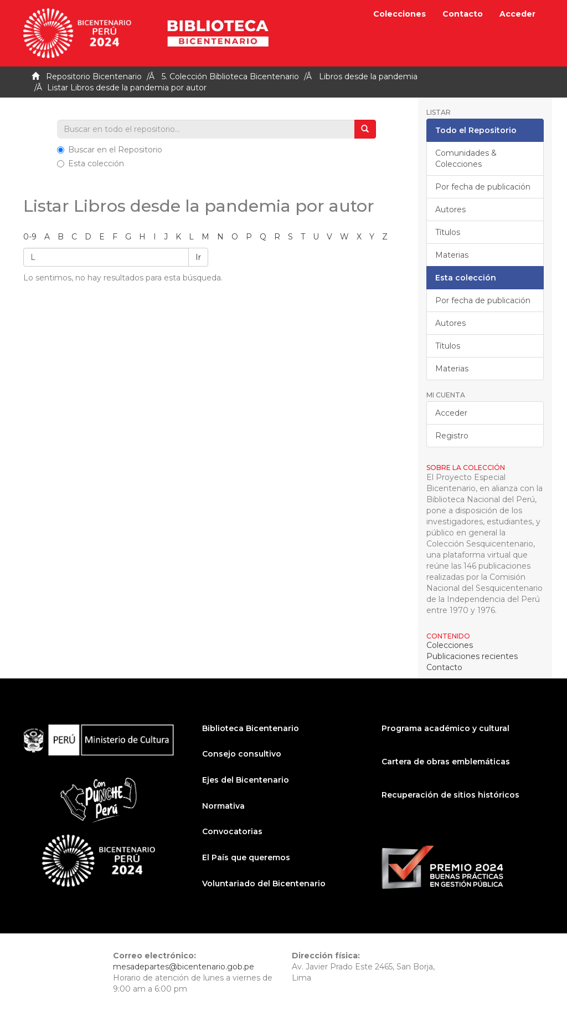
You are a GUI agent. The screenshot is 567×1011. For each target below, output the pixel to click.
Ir (198, 257)
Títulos (447, 232)
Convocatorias (232, 831)
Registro (451, 436)
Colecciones (399, 14)
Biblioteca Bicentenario (250, 728)
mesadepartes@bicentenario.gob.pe (183, 967)
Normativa (223, 806)
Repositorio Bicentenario (94, 76)
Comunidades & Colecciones (466, 158)
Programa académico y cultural (445, 728)
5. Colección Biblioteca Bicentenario (230, 76)
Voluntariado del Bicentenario (264, 884)
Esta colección (90, 163)
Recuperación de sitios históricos (450, 795)
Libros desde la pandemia (368, 76)
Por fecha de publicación (482, 187)
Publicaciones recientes (472, 656)
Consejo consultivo (241, 754)
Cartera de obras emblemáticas (446, 762)
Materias (451, 255)
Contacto (462, 14)
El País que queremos (246, 857)
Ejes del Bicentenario (245, 780)
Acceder (451, 413)
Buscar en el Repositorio (109, 150)
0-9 (30, 237)
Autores (450, 210)
